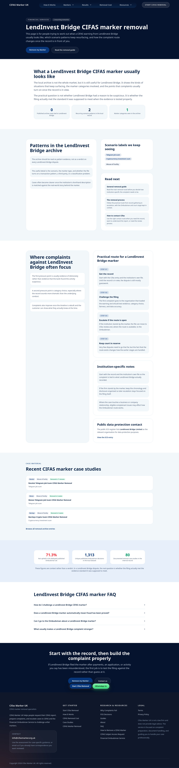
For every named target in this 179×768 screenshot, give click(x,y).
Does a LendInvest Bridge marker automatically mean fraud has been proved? (89, 612)
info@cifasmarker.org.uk (23, 738)
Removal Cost (106, 5)
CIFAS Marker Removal (72, 726)
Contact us (102, 681)
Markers (69, 5)
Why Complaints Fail (108, 710)
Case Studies (68, 722)
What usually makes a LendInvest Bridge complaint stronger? (89, 629)
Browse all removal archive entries (40, 529)
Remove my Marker (37, 50)
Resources (126, 5)
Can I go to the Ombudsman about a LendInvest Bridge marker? (89, 621)
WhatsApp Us (101, 686)
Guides (103, 718)
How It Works (50, 5)
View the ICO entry (105, 437)
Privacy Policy (143, 714)
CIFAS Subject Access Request (112, 734)
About (102, 722)
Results (87, 5)
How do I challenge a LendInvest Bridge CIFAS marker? (89, 604)
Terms (140, 710)
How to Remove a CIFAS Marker (113, 730)
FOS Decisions (106, 714)
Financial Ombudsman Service (112, 738)
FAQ (102, 726)
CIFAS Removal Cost (71, 718)
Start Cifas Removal (155, 5)
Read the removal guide (65, 50)
